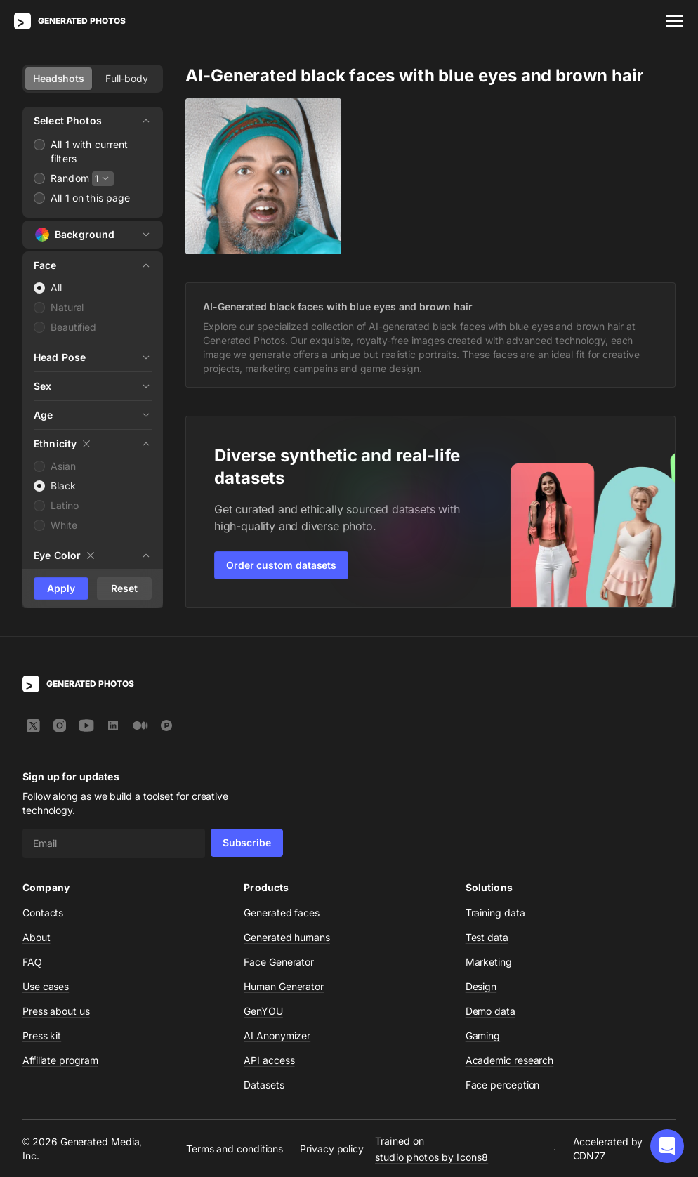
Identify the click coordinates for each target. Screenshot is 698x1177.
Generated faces (282, 913)
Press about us (56, 1011)
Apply (61, 588)
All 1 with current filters (90, 151)
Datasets (264, 1085)
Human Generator (284, 986)
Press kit (41, 1035)
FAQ (32, 962)
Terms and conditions (234, 1149)
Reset (124, 588)
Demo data (490, 1011)
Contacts (42, 913)
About (36, 937)
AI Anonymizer (277, 1035)
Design (481, 986)
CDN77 (589, 1156)
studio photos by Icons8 (431, 1157)
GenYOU (263, 1011)
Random (70, 178)
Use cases (45, 986)
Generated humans (287, 937)
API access (269, 1060)
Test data (487, 937)
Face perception (503, 1085)
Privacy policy (332, 1149)
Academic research (510, 1060)
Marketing (489, 962)
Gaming (483, 1035)
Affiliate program (60, 1060)
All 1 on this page (91, 198)
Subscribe (247, 842)
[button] (667, 1146)
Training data (495, 913)
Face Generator (279, 962)
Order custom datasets (281, 565)
